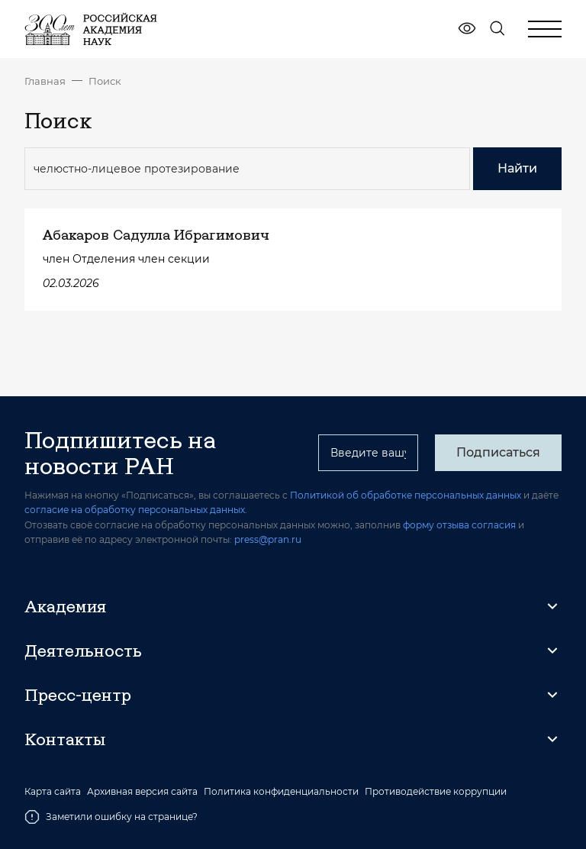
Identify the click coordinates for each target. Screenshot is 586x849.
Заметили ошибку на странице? (111, 817)
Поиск (105, 81)
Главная (45, 81)
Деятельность (83, 650)
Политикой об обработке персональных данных (405, 495)
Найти (517, 168)
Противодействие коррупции (436, 791)
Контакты (64, 739)
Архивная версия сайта (142, 791)
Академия (65, 606)
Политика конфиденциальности (281, 791)
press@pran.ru (267, 539)
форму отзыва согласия (459, 525)
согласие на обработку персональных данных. (135, 509)
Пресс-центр (77, 694)
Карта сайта (52, 791)
